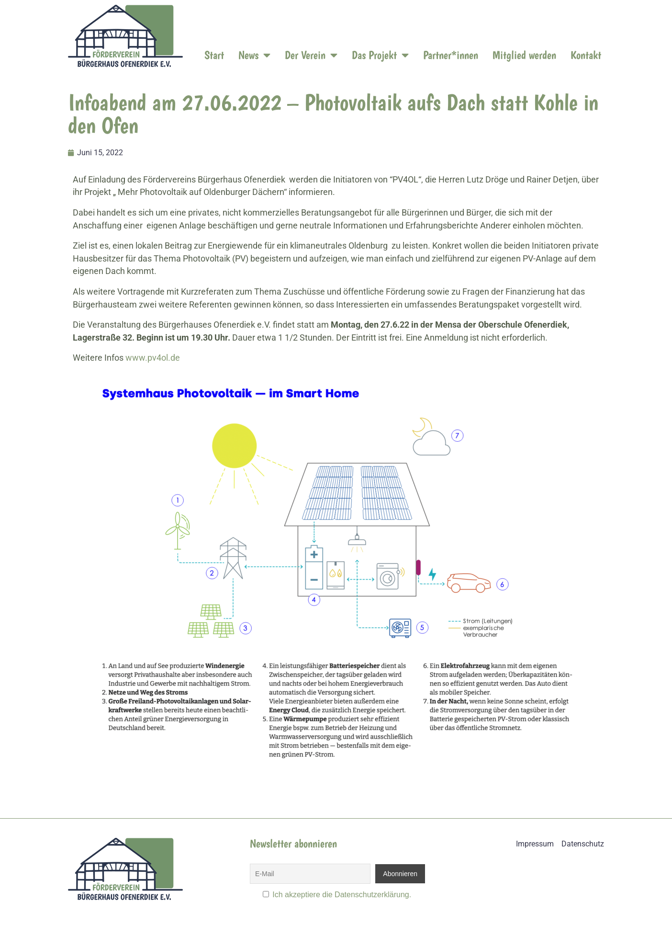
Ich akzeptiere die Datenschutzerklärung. (341, 895)
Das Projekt (380, 55)
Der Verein (311, 55)
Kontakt (586, 55)
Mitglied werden (524, 55)
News (254, 55)
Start (214, 55)
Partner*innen (450, 55)
